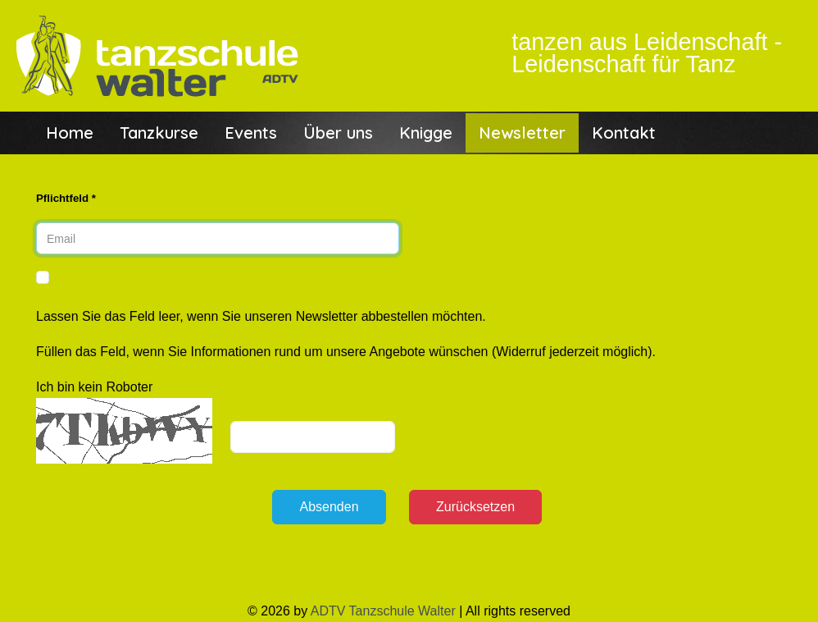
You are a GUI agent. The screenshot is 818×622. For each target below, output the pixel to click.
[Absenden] (328, 507)
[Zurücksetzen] (475, 507)
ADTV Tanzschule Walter (383, 611)
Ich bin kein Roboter (94, 387)
